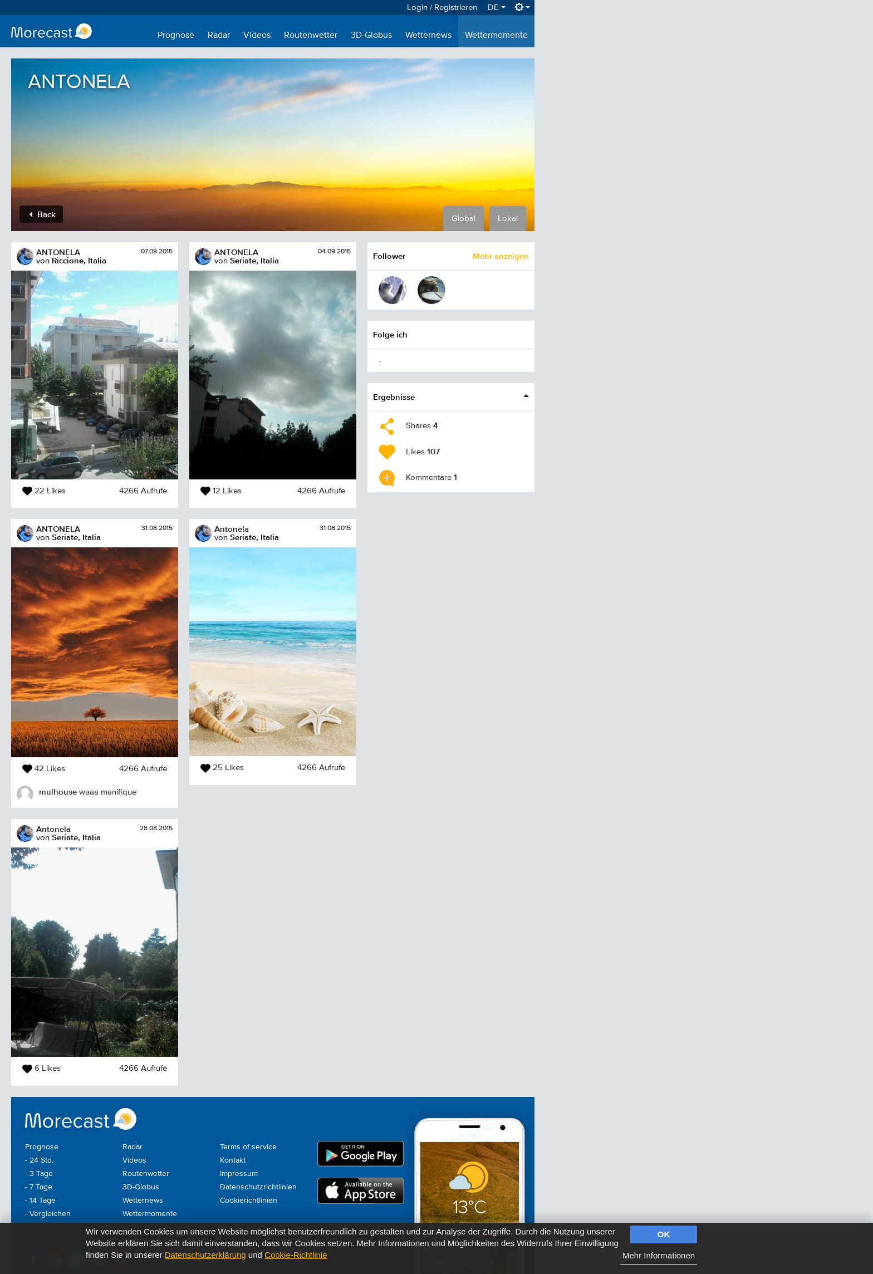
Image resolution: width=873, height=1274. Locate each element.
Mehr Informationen (658, 1255)
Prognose (176, 35)
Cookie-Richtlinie (295, 1255)
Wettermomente (496, 35)
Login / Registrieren (442, 7)
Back (43, 214)
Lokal (508, 218)
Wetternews (428, 35)
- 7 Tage (38, 1187)
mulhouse (58, 791)
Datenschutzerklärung (205, 1255)
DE (497, 7)
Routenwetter (310, 35)
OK (664, 1234)
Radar (219, 35)
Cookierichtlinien (248, 1200)
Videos (257, 35)
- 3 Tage (39, 1174)
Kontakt (233, 1160)
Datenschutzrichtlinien (258, 1187)
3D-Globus (371, 35)
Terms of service (248, 1147)
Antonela (53, 829)
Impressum (239, 1174)
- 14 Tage (40, 1200)
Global (463, 218)
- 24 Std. (39, 1160)
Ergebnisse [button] (394, 396)
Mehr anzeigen (501, 256)
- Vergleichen (48, 1214)
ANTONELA (58, 252)
